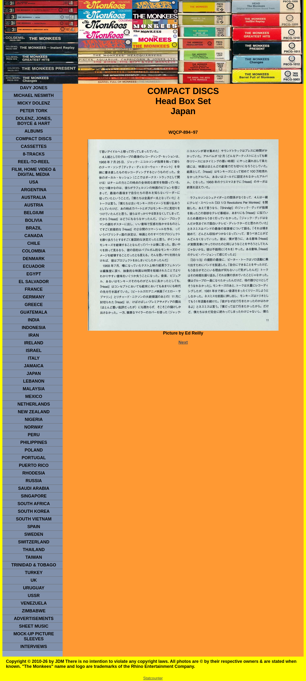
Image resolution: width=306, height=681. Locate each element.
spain (33, 526)
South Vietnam (33, 519)
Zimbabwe (34, 610)
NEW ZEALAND (34, 411)
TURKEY (34, 572)
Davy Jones (33, 87)
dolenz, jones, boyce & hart (34, 121)
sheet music (33, 626)
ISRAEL (34, 350)
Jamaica (34, 365)
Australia (33, 197)
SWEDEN (33, 534)
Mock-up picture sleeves (33, 636)
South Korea (33, 511)
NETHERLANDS (33, 404)
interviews (33, 646)
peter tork (34, 110)
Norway (33, 427)
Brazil (34, 228)
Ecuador (33, 266)
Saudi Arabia (33, 488)
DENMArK (34, 258)
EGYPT (33, 274)
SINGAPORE (34, 496)
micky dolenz (33, 103)
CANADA (33, 235)
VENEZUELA (34, 603)
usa (33, 182)
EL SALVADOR (34, 281)
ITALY (33, 358)
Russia (34, 480)
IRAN (33, 335)
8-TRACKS (33, 154)
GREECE (34, 304)
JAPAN (34, 373)
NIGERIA (34, 419)
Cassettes (34, 146)
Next (183, 342)
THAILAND (34, 549)
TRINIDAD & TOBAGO (33, 565)
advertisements (34, 618)
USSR (34, 595)
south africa (33, 503)
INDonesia (34, 327)
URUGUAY (33, 588)
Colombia (33, 251)
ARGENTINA (34, 189)
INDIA (34, 320)
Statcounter (153, 678)
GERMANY (34, 297)
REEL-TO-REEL (34, 161)
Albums (34, 131)
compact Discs (34, 138)
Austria (33, 205)
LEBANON (33, 381)
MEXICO (33, 396)
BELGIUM (34, 212)
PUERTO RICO (34, 465)
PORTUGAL (34, 457)
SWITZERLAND (33, 542)
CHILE (33, 243)
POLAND (34, 450)
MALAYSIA (34, 388)
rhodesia (33, 473)
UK (34, 580)
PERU (34, 434)
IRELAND (33, 342)
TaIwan (33, 557)
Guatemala (33, 312)
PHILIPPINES (33, 442)
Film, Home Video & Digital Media (33, 172)
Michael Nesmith (34, 95)
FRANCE (34, 289)
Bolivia (33, 220)
